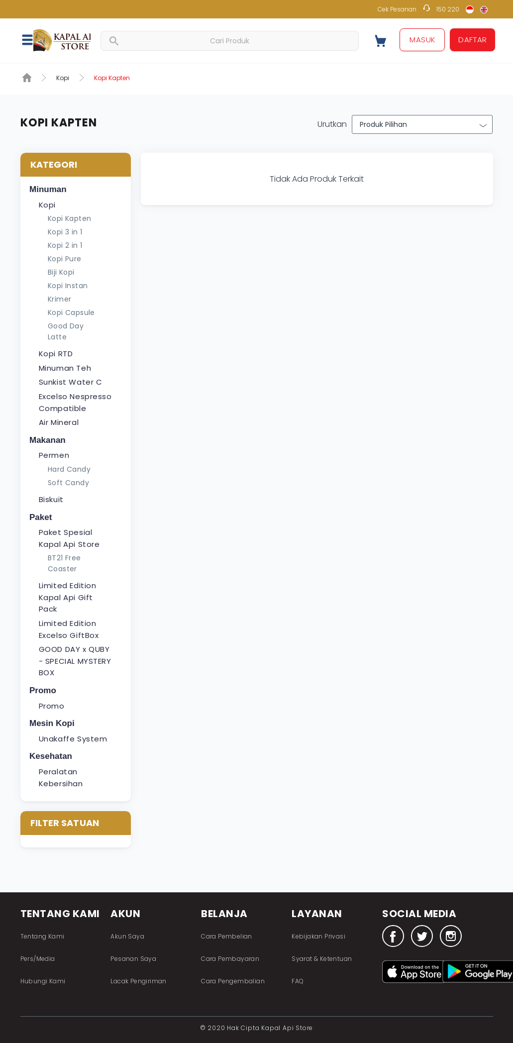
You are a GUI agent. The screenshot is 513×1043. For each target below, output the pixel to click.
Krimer (59, 299)
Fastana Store (62, 40)
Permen (54, 455)
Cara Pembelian (226, 936)
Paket (40, 517)
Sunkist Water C (71, 382)
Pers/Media (37, 958)
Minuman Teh (65, 368)
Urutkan (332, 124)
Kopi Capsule (71, 312)
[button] (32, 39)
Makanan (47, 440)
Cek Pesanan (397, 9)
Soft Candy (68, 483)
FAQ (298, 981)
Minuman (48, 189)
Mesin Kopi (52, 723)
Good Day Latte (66, 331)
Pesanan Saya (133, 958)
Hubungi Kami (43, 981)
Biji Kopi (61, 272)
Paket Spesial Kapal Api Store (69, 538)
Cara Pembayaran (230, 958)
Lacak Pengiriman (138, 981)
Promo (42, 690)
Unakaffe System (73, 738)
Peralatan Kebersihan (61, 777)
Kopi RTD (56, 353)
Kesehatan (50, 756)
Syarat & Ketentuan (322, 958)
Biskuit (51, 499)
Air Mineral (59, 422)
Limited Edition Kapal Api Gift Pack (68, 597)
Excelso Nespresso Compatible (75, 402)
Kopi (62, 78)
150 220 (447, 9)
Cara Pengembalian (233, 981)
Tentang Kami (42, 936)
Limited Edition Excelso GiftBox (69, 629)
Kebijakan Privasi (318, 936)
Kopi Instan (68, 286)
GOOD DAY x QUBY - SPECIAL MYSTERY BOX (75, 661)
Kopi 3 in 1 (65, 232)
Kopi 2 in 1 (65, 245)
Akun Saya (127, 936)
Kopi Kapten (69, 218)
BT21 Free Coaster (64, 563)
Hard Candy (69, 469)
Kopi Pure (65, 259)
